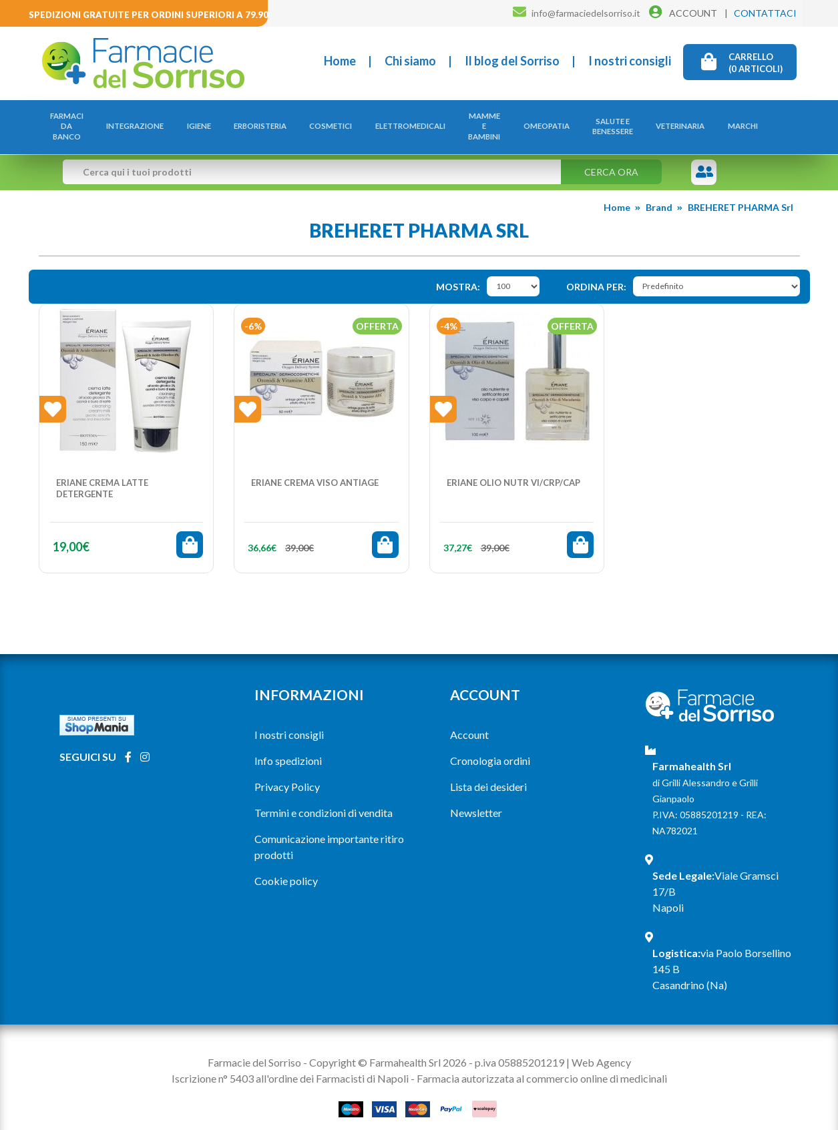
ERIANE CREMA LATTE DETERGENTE (102, 474)
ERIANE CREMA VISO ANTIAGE (315, 468)
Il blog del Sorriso (512, 60)
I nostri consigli (629, 60)
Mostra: (458, 272)
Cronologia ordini (490, 746)
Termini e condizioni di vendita (323, 798)
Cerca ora (611, 158)
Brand (659, 194)
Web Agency (601, 1048)
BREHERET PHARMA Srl (740, 194)
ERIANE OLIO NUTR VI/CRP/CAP (513, 468)
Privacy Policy (287, 772)
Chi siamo (410, 60)
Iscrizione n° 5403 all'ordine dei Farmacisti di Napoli (290, 1064)
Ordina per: (596, 272)
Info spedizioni (288, 746)
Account (469, 720)
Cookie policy (286, 866)
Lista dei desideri (488, 772)
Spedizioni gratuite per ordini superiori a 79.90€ (151, 14)
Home (340, 60)
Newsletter (476, 798)
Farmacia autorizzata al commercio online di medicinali (542, 1064)
